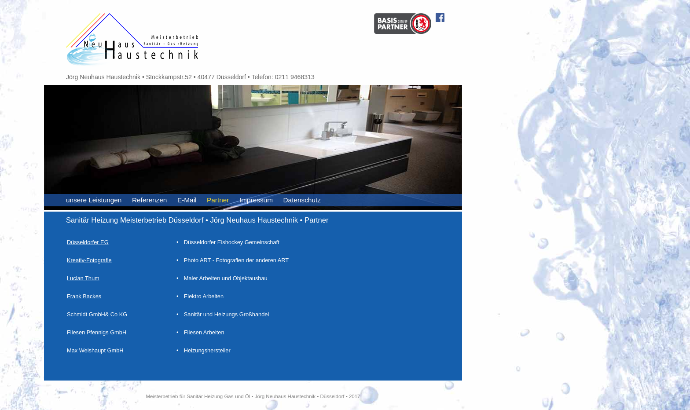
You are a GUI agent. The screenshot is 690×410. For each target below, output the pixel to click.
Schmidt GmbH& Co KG (97, 314)
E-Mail (187, 200)
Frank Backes (84, 296)
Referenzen (149, 200)
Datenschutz (302, 200)
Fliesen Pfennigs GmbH (96, 332)
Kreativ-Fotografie (89, 260)
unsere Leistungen (93, 200)
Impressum (256, 200)
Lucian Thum (83, 278)
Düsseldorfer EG (88, 242)
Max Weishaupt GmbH (95, 350)
